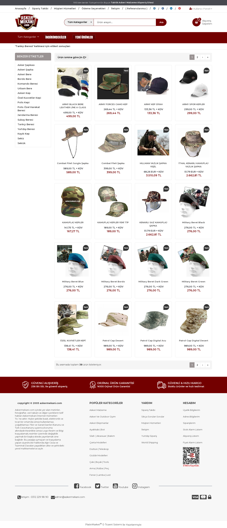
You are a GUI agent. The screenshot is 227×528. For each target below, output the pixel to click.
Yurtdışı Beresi (26, 129)
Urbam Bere (25, 88)
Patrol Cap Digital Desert (193, 340)
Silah (93, 436)
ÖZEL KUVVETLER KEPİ (73, 340)
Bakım (111, 436)
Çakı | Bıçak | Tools (99, 462)
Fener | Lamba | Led (100, 475)
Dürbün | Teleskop (99, 449)
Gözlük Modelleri (99, 455)
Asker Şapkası (26, 65)
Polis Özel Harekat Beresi (29, 109)
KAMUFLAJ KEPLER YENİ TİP (113, 222)
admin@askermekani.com (70, 497)
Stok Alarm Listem (192, 429)
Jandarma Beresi (28, 115)
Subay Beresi (25, 119)
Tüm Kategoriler (27, 36)
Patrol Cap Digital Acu (153, 340)
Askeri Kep (24, 93)
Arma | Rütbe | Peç (99, 468)
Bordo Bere (24, 79)
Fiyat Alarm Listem (192, 442)
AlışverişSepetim (207, 22)
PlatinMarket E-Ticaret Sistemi (103, 524)
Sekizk (21, 143)
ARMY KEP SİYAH (153, 104)
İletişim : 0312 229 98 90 (34, 497)
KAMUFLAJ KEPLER (72, 222)
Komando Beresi (28, 83)
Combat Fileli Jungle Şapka (73, 163)
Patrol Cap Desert (113, 340)
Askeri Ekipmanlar (99, 423)
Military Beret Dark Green (153, 281)
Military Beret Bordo (113, 281)
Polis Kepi (24, 102)
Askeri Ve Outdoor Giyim (103, 416)
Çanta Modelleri (98, 442)
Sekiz (21, 138)
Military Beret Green (193, 281)
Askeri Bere (24, 74)
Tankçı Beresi (26, 124)
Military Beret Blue (73, 281)
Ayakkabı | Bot (97, 429)
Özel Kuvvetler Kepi (29, 97)
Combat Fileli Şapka (113, 163)
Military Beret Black (193, 222)
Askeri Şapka (25, 69)
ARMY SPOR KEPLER (193, 104)
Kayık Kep (24, 133)
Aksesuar (101, 436)
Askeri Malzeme (98, 410)
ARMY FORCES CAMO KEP (113, 104)
